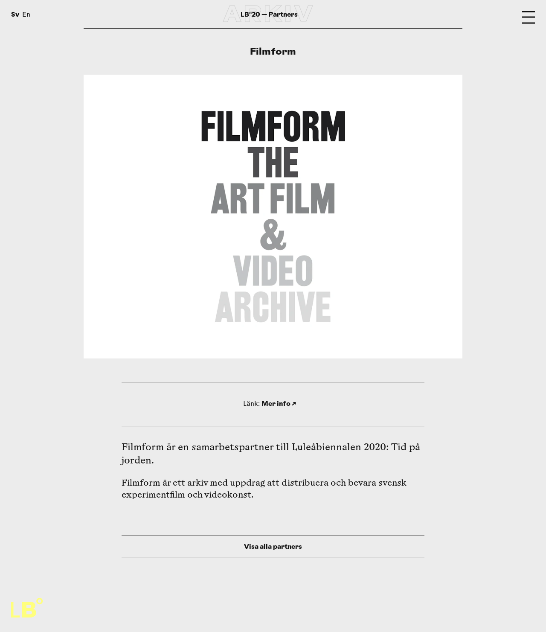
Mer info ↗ (278, 403)
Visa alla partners (273, 546)
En (26, 15)
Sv (15, 14)
